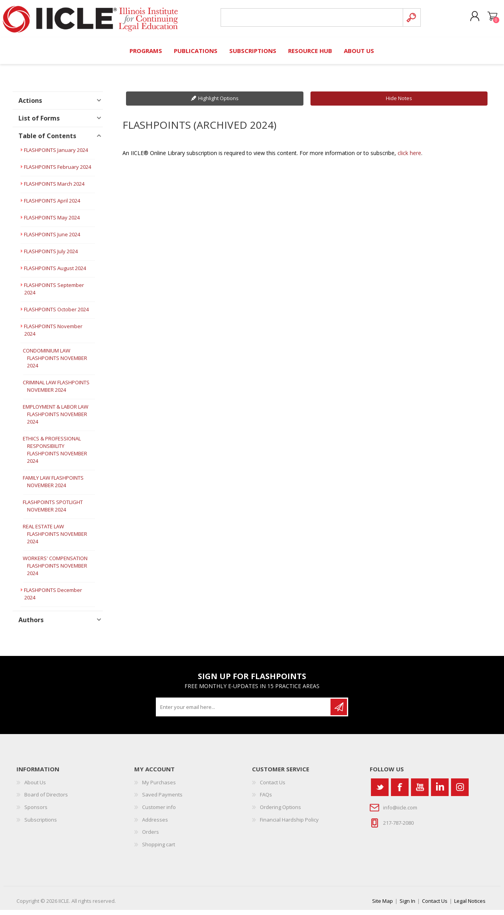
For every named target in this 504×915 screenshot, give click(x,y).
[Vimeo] (440, 792)
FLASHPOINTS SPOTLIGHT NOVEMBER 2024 (53, 511)
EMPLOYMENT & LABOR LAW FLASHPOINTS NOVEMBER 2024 (55, 419)
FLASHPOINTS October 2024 (56, 314)
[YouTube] (420, 792)
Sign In (407, 906)
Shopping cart (488, 19)
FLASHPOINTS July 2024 (51, 256)
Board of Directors (46, 799)
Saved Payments (162, 799)
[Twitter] (380, 792)
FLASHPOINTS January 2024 (56, 155)
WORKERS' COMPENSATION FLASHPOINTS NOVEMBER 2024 (55, 571)
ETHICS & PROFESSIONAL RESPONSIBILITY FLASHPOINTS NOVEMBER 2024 (55, 454)
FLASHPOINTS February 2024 (57, 171)
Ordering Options (280, 812)
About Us (35, 787)
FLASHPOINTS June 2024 (52, 239)
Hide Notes (399, 103)
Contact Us (272, 787)
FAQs (266, 799)
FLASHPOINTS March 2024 (54, 188)
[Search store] (310, 20)
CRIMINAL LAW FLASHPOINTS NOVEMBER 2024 (56, 391)
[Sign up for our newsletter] (244, 712)
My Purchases (159, 787)
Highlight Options (218, 103)
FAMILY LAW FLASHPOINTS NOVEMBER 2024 (53, 486)
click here (409, 157)
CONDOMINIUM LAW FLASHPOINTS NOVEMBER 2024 (55, 363)
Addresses (155, 824)
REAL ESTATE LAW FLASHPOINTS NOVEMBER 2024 (55, 539)
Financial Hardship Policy (289, 824)
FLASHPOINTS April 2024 (52, 205)
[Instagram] (460, 792)
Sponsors (35, 812)
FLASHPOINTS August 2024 (55, 273)
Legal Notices (470, 906)
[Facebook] (400, 792)
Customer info (159, 812)
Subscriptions (40, 824)
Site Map (382, 906)
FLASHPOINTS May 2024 (52, 222)
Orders (150, 836)
